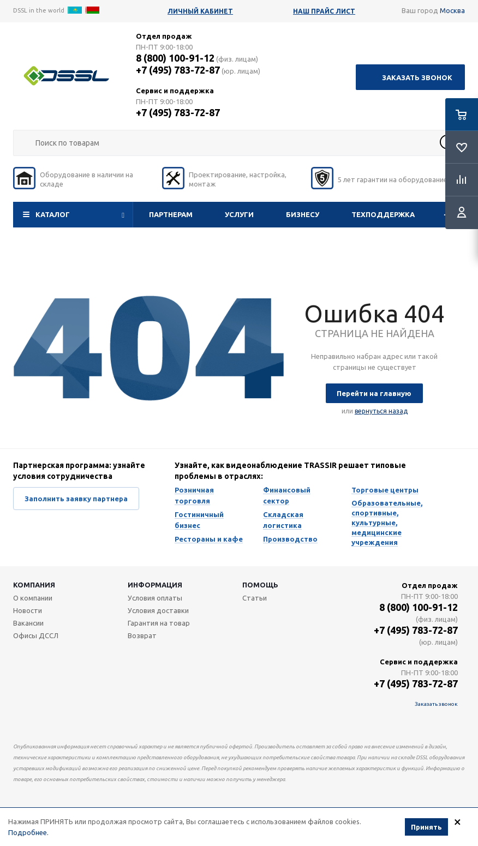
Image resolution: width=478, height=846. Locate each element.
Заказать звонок (417, 77)
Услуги (239, 214)
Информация (155, 585)
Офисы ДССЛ (35, 635)
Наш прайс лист (324, 11)
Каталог (52, 214)
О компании (32, 598)
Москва (452, 10)
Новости (27, 610)
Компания (34, 585)
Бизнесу (302, 214)
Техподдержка (383, 214)
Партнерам (171, 214)
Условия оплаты (155, 598)
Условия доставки (158, 610)
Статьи (254, 598)
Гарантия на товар (159, 623)
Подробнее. (28, 833)
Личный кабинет (200, 11)
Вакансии (28, 623)
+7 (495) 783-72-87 (178, 69)
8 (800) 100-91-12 (175, 57)
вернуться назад (381, 411)
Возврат (142, 635)
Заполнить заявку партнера (76, 498)
